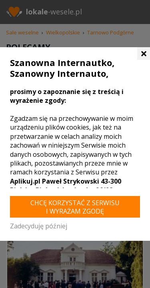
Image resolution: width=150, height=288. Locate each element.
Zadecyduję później (38, 226)
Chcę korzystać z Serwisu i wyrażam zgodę (75, 207)
